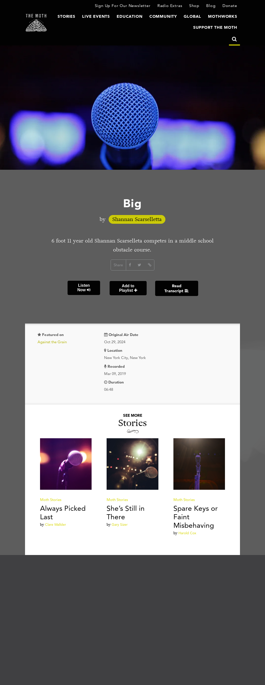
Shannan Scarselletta (137, 220)
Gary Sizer (120, 524)
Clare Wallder (55, 524)
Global (196, 17)
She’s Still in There (126, 512)
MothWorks (224, 17)
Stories (80, 17)
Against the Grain (52, 341)
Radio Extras (172, 6)
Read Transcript (176, 288)
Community (169, 17)
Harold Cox (187, 532)
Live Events (107, 17)
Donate (230, 6)
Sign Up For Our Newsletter (128, 6)
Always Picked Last (63, 512)
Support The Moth (217, 28)
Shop (196, 6)
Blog (212, 6)
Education (138, 17)
